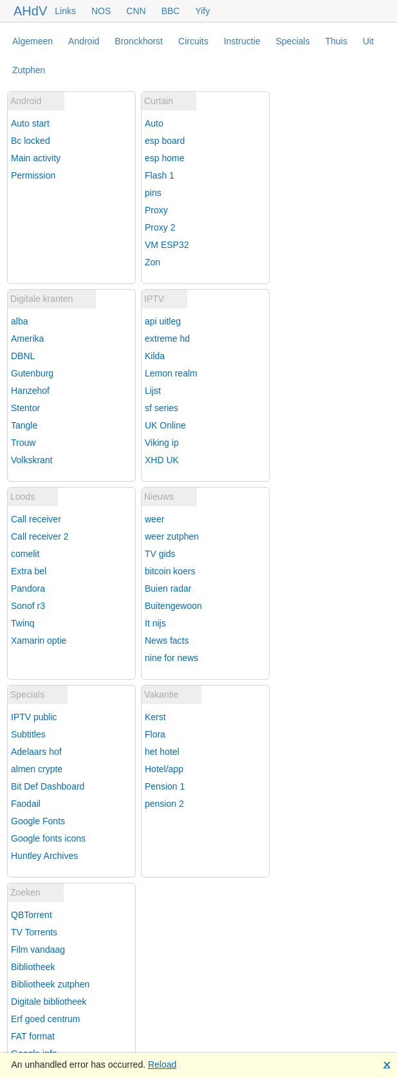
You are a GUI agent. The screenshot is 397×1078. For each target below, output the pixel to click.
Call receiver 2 (39, 536)
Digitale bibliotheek (49, 1001)
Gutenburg (32, 373)
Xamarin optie (38, 640)
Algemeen (32, 41)
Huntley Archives (44, 856)
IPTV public (34, 717)
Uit (368, 41)
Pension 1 (165, 786)
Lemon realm (171, 373)
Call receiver (36, 519)
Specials (293, 41)
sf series (161, 408)
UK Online (165, 425)
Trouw (23, 442)
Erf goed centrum (45, 1019)
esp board (165, 141)
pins (153, 193)
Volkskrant (32, 460)
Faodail (26, 804)
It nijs (155, 623)
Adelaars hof (36, 752)
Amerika (27, 338)
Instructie (242, 41)
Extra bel (28, 571)
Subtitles (28, 734)
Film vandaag (38, 949)
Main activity (35, 158)
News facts (167, 640)
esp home (164, 158)
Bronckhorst (139, 41)
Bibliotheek (33, 967)
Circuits (193, 41)
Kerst (155, 717)
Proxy (156, 210)
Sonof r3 (28, 606)
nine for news (171, 658)
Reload (162, 1064)
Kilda (155, 356)
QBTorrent (31, 915)
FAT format (33, 1036)
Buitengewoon (173, 606)
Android (83, 41)
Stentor (25, 408)
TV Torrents (34, 932)
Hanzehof (30, 390)
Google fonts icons (48, 838)
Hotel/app (164, 769)
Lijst (153, 390)
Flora (155, 734)
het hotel (162, 752)
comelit (25, 554)
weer (154, 519)
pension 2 (164, 804)
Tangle (24, 425)
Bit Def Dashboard (47, 786)
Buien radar (168, 588)
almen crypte (36, 769)
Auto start (30, 123)
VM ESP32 (167, 245)
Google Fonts (38, 821)
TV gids (160, 554)
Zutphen (28, 70)
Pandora (28, 588)
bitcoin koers (170, 571)
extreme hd (167, 338)
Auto (154, 123)
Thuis (336, 41)
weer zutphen (172, 536)
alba (19, 321)
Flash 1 (159, 175)
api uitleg (163, 321)
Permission (33, 175)
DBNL (23, 356)
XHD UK (162, 460)
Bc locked (30, 141)
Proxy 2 (160, 227)
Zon (152, 262)
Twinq (23, 623)
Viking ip (162, 442)
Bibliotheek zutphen (50, 984)
